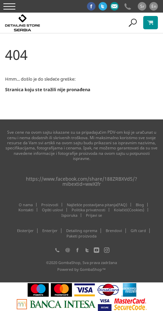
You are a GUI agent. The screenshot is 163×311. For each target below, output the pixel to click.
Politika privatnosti (88, 210)
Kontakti (25, 210)
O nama (26, 205)
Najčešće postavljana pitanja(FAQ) (97, 205)
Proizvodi (49, 205)
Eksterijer (25, 230)
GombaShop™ (93, 269)
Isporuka (69, 215)
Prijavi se (94, 215)
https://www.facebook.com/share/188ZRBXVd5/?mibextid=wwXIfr (81, 181)
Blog (140, 205)
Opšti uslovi (52, 210)
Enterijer (50, 230)
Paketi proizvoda (81, 236)
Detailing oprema (81, 230)
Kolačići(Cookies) (129, 210)
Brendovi (114, 230)
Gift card (138, 230)
